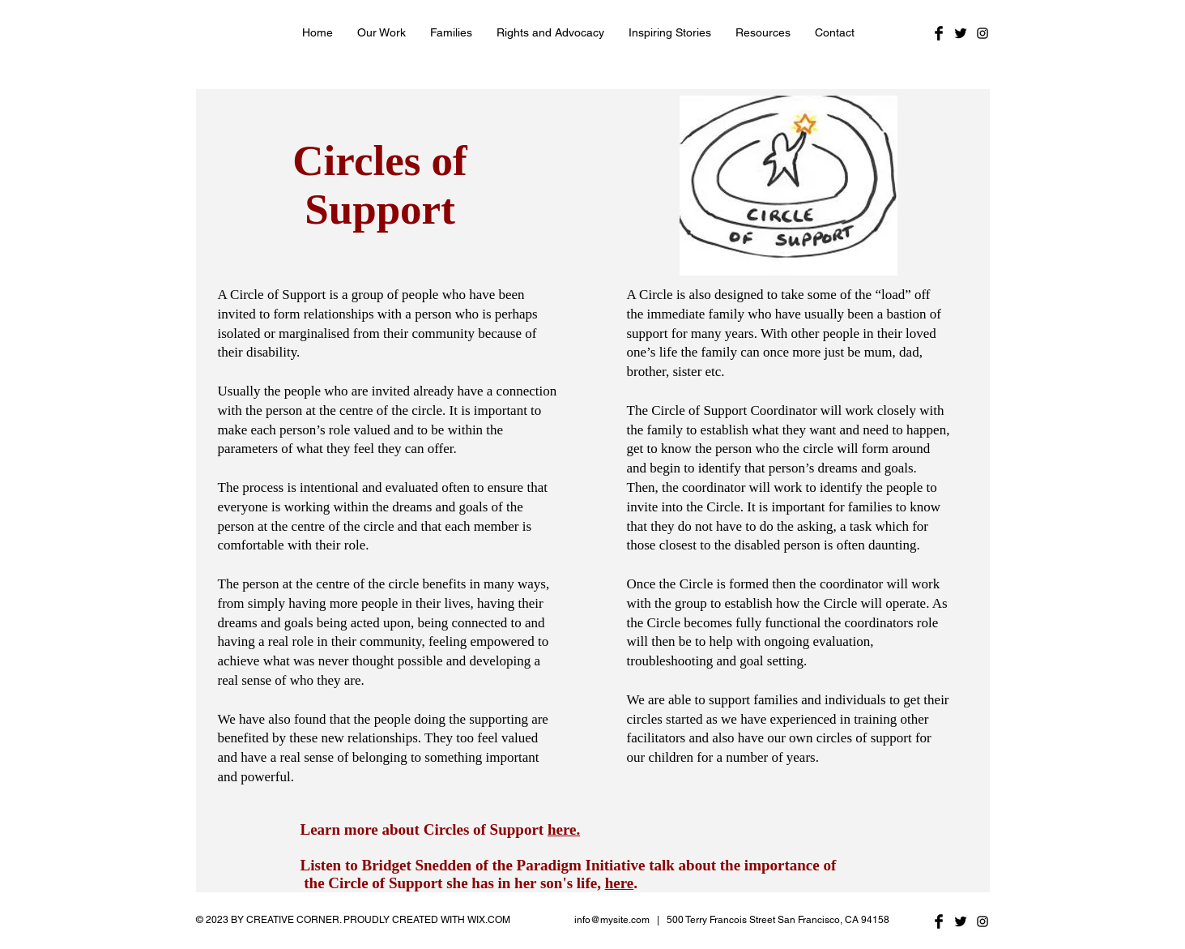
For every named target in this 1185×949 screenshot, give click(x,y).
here (619, 882)
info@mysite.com (612, 919)
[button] (381, 32)
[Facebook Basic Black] (938, 33)
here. (564, 829)
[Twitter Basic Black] (960, 33)
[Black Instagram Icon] (982, 33)
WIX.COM (488, 919)
